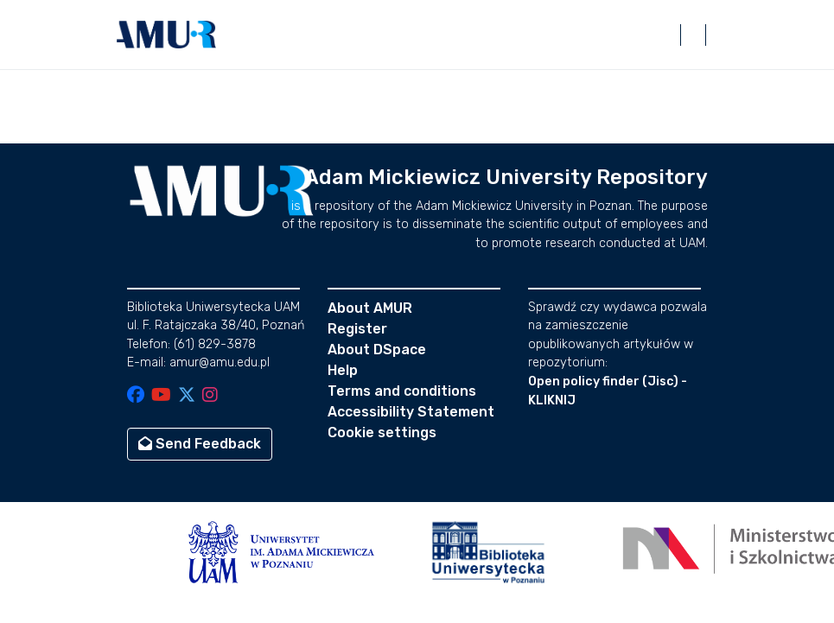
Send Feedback (199, 443)
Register (357, 329)
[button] (167, 34)
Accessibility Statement (411, 412)
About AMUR (370, 308)
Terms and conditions (402, 391)
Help (343, 370)
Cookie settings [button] (382, 432)
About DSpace (377, 349)
